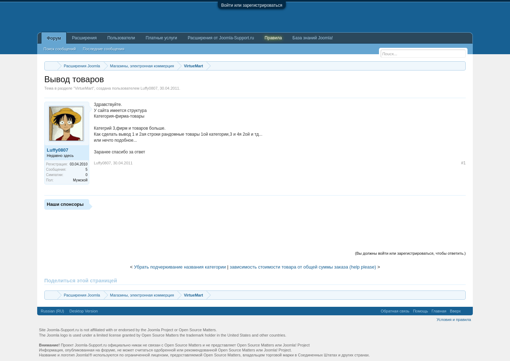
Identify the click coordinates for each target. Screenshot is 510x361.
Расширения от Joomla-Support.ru (221, 37)
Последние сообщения (103, 49)
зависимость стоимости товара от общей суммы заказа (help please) (303, 267)
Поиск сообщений (60, 49)
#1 (463, 162)
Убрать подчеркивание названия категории (180, 267)
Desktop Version (83, 311)
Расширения (84, 37)
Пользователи (121, 37)
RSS (466, 311)
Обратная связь (395, 311)
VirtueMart (84, 88)
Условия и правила (454, 319)
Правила (273, 37)
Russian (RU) (52, 311)
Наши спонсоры (65, 204)
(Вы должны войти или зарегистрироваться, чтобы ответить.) (410, 253)
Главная (438, 311)
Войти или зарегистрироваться (251, 5)
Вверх (455, 311)
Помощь (420, 311)
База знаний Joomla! (313, 37)
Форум (54, 38)
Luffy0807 (149, 88)
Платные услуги (161, 37)
